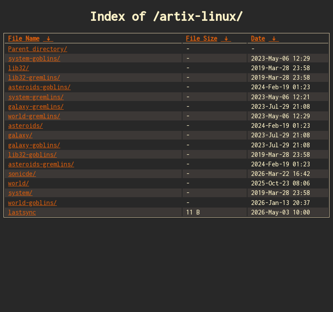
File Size (201, 38)
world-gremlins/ (34, 116)
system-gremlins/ (36, 97)
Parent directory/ (37, 48)
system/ (20, 192)
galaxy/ (20, 135)
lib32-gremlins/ (34, 77)
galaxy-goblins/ (34, 145)
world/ (18, 183)
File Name (23, 38)
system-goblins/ (34, 58)
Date (258, 38)
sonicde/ (22, 173)
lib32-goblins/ (32, 154)
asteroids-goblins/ (39, 87)
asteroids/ (25, 125)
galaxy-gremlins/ (36, 106)
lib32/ (18, 68)
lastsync (22, 212)
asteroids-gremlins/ (41, 164)
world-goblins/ (32, 202)
